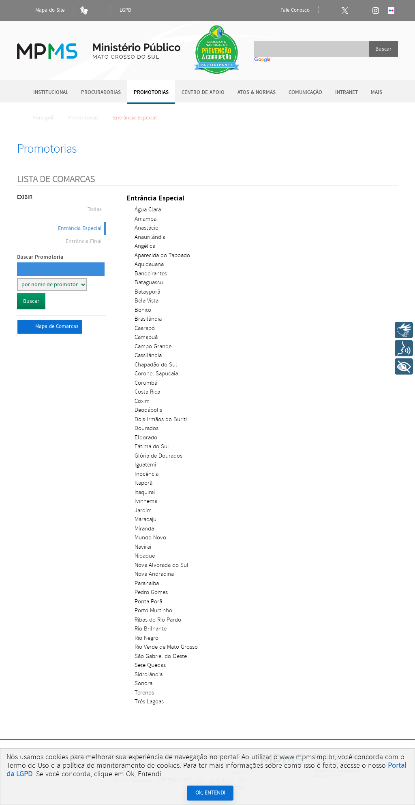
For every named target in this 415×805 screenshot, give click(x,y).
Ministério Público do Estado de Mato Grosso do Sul (98, 46)
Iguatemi (145, 464)
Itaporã (143, 482)
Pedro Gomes (151, 592)
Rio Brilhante (151, 628)
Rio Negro (146, 638)
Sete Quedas (150, 665)
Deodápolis (148, 410)
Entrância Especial (80, 228)
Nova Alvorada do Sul (161, 565)
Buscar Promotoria (40, 256)
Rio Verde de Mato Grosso (166, 646)
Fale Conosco (288, 10)
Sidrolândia (149, 674)
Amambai (146, 218)
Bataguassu (149, 282)
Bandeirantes (151, 273)
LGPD (125, 10)
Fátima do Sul (152, 446)
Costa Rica (147, 391)
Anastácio (146, 227)
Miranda (144, 528)
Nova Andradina (154, 574)
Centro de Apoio (203, 92)
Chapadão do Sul (156, 364)
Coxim (142, 401)
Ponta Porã (148, 601)
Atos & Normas (256, 92)
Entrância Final (84, 241)
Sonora (143, 683)
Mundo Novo (150, 537)
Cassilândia (148, 355)
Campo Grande (153, 346)
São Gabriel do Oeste (161, 656)
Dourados (146, 428)
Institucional (50, 92)
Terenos (144, 692)
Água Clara (148, 209)
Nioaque (145, 555)
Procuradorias (101, 92)
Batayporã (147, 291)
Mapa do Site (42, 10)
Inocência (146, 474)
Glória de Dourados (158, 455)
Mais (376, 92)
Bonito (143, 310)
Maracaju (145, 519)
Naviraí (143, 546)
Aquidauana (149, 264)
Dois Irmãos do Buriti (161, 419)
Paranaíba (147, 583)
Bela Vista (146, 300)
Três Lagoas (149, 701)
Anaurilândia (150, 237)
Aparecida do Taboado (162, 255)
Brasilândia (148, 318)
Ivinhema (146, 501)
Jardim (143, 510)
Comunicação (305, 92)
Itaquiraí (145, 492)
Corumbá (146, 382)
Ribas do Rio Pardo (158, 619)
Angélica (145, 246)
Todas (95, 209)
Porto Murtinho (153, 610)
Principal (37, 118)
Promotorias (151, 92)
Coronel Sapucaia (156, 373)
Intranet (346, 92)
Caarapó (145, 328)
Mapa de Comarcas (49, 327)
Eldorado (146, 437)
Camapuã (146, 337)
